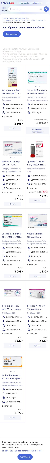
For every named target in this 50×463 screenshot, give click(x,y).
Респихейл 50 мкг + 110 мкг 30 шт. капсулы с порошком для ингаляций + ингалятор (37, 307)
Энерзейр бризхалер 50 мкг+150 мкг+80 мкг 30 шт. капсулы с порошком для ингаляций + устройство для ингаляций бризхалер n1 (37, 92)
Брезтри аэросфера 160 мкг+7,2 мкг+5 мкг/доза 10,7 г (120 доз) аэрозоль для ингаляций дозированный (11, 92)
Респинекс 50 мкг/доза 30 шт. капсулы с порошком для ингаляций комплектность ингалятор (12, 307)
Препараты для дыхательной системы (16, 20)
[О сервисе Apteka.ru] (47, 3)
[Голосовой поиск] (41, 9)
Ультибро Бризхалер (37, 20)
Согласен (25, 456)
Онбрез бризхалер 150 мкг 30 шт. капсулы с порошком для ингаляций (37, 235)
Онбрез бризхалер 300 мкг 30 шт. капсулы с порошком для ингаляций (12, 163)
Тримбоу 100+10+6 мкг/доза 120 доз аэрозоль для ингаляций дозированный (35, 163)
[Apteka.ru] (7, 3)
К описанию (11, 34)
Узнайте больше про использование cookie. (22, 450)
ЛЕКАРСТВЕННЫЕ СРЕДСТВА (19, 18)
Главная (6, 18)
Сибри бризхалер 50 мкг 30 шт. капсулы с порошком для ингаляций (11, 377)
